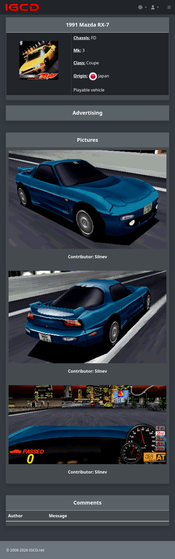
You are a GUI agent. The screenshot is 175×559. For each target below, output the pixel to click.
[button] (142, 7)
